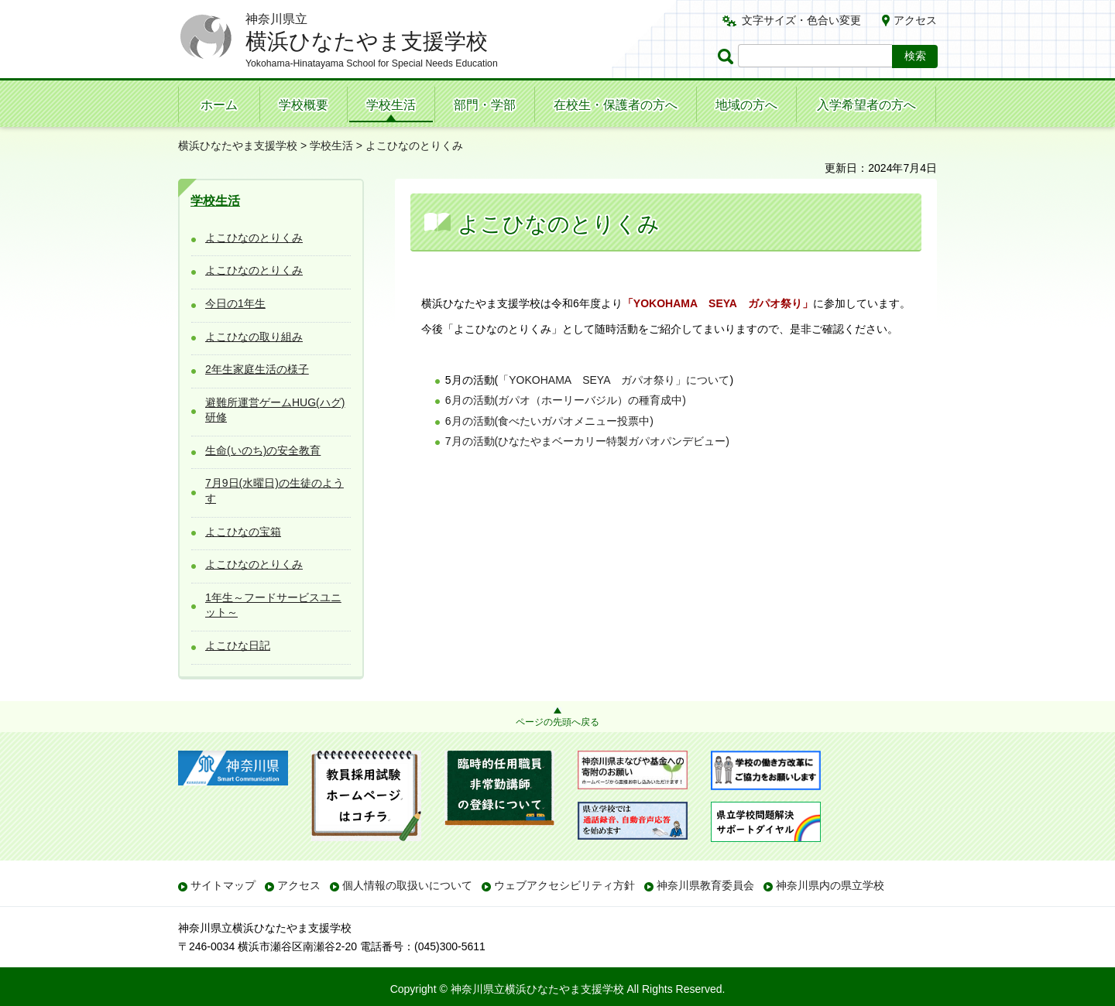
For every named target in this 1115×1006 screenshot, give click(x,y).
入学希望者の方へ (866, 104)
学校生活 (391, 104)
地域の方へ (746, 104)
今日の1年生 (235, 303)
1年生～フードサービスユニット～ (273, 605)
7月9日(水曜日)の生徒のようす (274, 491)
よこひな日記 (237, 645)
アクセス (915, 20)
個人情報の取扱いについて (407, 885)
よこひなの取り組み (254, 336)
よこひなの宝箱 (243, 531)
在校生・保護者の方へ (616, 104)
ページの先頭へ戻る (557, 722)
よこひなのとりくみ (254, 237)
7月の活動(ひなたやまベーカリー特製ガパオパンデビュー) (587, 441)
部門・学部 (485, 104)
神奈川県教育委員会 (705, 885)
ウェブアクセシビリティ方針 (564, 885)
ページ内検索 (728, 56)
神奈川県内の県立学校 (830, 885)
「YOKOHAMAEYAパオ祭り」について (613, 380)
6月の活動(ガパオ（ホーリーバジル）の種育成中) (565, 400)
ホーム (219, 104)
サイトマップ (223, 885)
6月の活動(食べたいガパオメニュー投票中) (549, 421)
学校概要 (303, 104)
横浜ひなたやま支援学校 (237, 145)
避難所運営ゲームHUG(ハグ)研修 (275, 410)
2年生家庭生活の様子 (257, 369)
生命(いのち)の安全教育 (263, 450)
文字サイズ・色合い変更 (801, 20)
